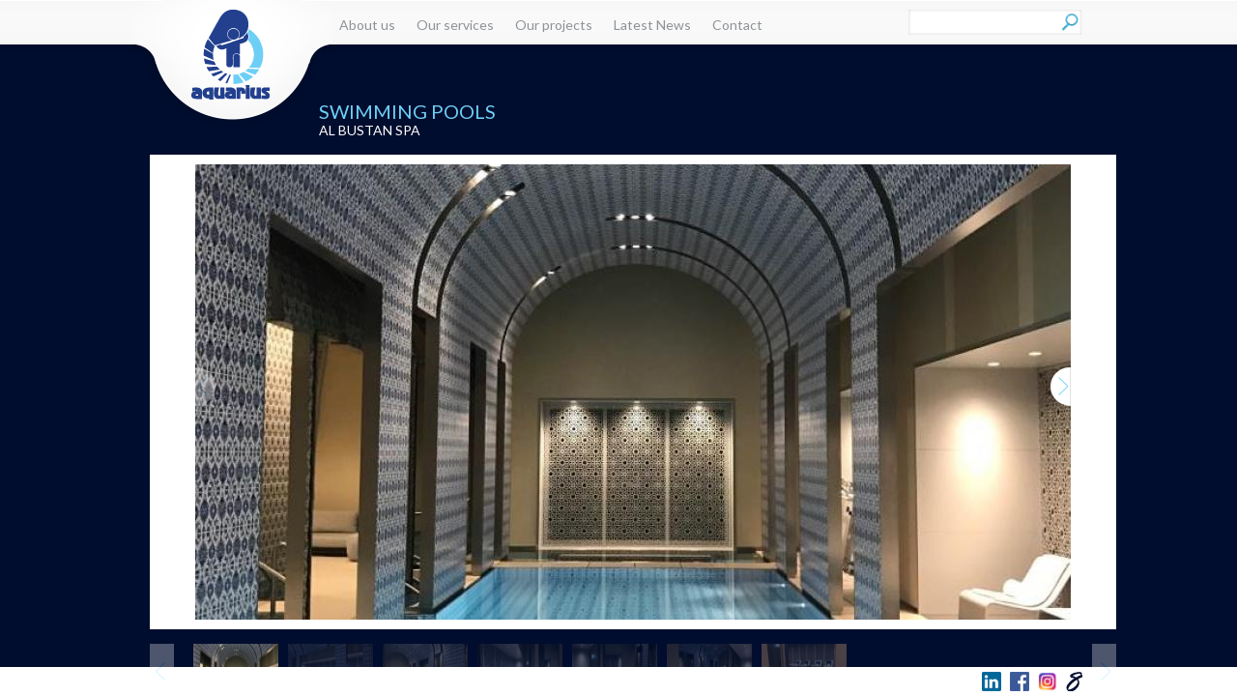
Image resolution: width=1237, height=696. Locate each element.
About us (367, 24)
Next (1061, 367)
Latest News (652, 24)
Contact (737, 24)
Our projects (553, 24)
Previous (205, 367)
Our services (455, 24)
